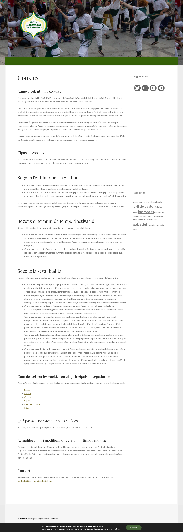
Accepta (133, 527)
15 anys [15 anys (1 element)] (146, 202)
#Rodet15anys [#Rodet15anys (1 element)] (138, 202)
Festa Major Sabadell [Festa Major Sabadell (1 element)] (145, 219)
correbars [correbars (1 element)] (143, 216)
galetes (54, 518)
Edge (26, 407)
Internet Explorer (32, 404)
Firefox (27, 393)
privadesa (44, 518)
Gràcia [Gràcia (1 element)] (155, 219)
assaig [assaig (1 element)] (159, 202)
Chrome (28, 397)
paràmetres (114, 529)
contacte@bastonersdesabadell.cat (35, 481)
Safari (27, 389)
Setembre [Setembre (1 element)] (152, 225)
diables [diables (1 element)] (149, 216)
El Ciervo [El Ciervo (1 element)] (156, 216)
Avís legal (22, 518)
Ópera (27, 400)
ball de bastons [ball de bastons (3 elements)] (145, 206)
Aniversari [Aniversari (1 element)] (153, 202)
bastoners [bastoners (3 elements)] (146, 212)
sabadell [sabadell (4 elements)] (140, 224)
